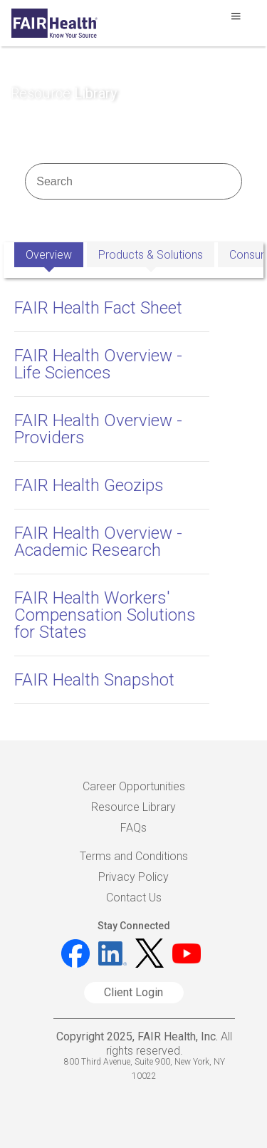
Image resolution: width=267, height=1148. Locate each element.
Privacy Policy (133, 877)
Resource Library (133, 807)
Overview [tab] (49, 255)
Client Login (133, 992)
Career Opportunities (134, 786)
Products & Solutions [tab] (150, 255)
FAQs (133, 827)
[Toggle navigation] (236, 20)
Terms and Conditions (134, 856)
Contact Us (134, 897)
